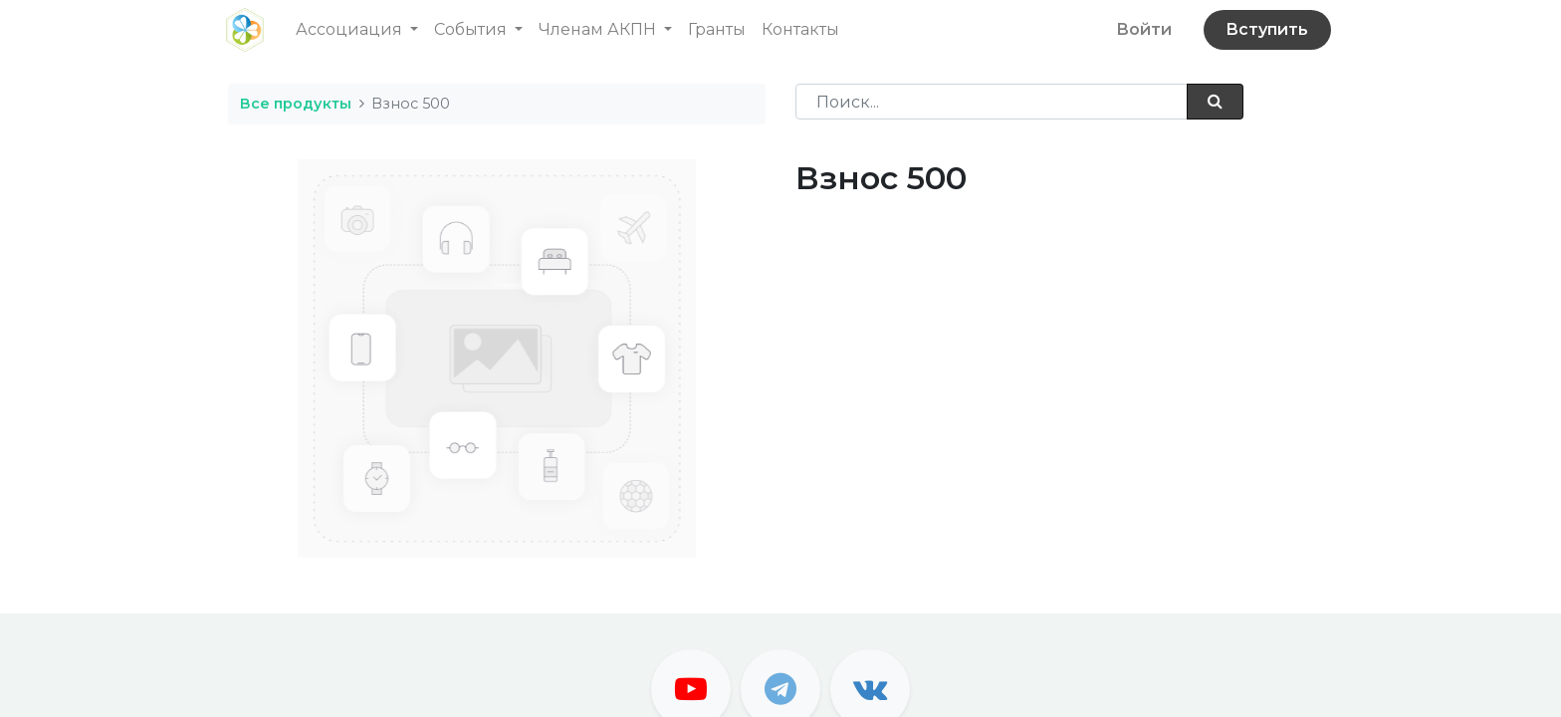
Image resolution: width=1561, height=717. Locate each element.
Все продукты (295, 104)
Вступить (1265, 29)
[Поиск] (1215, 102)
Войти (1142, 29)
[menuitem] (719, 30)
